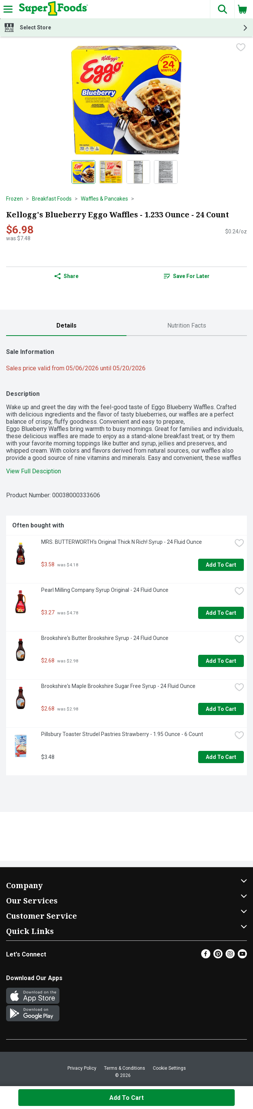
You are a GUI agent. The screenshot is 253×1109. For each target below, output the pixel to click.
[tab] (66, 326)
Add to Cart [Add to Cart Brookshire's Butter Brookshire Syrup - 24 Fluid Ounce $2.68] (221, 661)
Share (66, 276)
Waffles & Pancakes (104, 199)
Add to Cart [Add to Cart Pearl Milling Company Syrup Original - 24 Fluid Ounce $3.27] (221, 613)
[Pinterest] (218, 956)
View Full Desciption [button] (33, 471)
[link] (186, 276)
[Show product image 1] (83, 172)
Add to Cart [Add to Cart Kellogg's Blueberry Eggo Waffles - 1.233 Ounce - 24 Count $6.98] (126, 1097)
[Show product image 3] (138, 172)
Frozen (14, 199)
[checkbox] (241, 48)
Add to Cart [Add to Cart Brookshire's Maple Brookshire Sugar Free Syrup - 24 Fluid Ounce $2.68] (221, 709)
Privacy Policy (81, 1068)
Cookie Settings (169, 1068)
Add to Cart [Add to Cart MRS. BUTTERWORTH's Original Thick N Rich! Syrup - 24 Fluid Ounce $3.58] (221, 565)
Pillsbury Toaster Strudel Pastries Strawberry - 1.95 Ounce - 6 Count (122, 734)
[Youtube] (242, 956)
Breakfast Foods (52, 199)
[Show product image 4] (166, 172)
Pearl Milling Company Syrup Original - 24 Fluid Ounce (104, 590)
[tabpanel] (126, 558)
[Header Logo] (52, 9)
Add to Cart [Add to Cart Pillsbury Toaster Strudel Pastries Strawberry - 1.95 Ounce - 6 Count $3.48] (221, 757)
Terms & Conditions (124, 1068)
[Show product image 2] (111, 172)
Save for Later (187, 276)
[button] (222, 9)
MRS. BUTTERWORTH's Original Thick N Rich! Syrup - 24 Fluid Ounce (121, 542)
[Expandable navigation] (8, 9)
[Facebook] (205, 956)
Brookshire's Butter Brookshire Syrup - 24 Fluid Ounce (104, 638)
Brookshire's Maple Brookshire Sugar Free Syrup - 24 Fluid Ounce (118, 686)
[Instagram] (230, 956)
